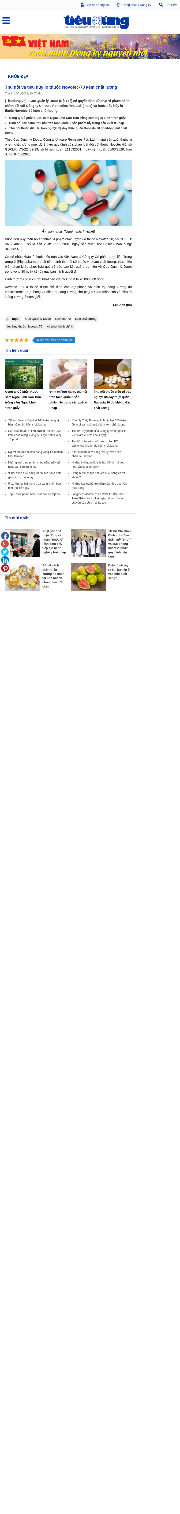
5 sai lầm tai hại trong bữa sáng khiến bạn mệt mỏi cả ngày (155, 1458)
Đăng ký (145, 5)
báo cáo (63, 266)
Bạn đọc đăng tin (97, 5)
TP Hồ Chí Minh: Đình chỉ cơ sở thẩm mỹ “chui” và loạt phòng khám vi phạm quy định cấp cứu (120, 543)
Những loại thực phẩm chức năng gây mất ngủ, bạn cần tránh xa (156, 1476)
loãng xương (116, 287)
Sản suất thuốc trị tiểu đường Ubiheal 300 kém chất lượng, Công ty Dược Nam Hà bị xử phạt (34, 435)
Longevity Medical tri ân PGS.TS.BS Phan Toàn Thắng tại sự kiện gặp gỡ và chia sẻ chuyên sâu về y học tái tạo (98, 498)
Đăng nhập (130, 5)
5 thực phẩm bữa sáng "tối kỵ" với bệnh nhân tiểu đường (155, 1440)
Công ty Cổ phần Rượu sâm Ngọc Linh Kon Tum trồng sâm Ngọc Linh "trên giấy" (68, 118)
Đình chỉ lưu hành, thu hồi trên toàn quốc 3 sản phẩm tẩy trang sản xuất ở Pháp (66, 123)
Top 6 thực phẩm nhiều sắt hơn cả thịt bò (34, 494)
